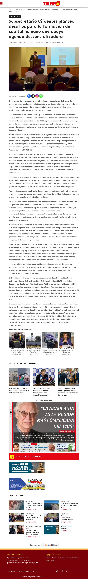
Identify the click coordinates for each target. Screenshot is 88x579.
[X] (33, 96)
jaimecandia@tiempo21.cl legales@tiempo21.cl (22, 563)
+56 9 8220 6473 (25, 560)
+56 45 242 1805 (13, 560)
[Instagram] (37, 96)
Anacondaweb (37, 577)
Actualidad (19, 10)
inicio (11, 10)
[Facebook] (29, 96)
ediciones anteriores (28, 456)
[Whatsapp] (41, 96)
